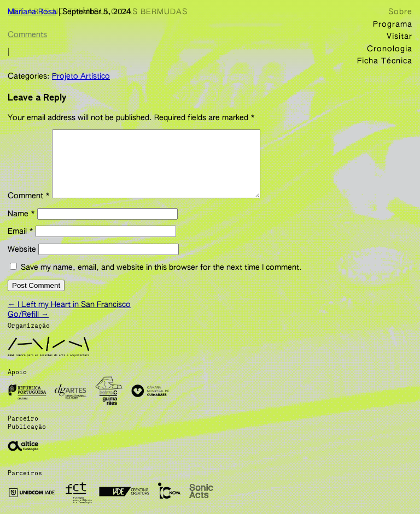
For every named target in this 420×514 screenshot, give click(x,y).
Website (22, 260)
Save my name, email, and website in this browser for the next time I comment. (161, 278)
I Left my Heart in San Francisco (69, 313)
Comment (29, 207)
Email (20, 242)
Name (21, 225)
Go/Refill (28, 323)
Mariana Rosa (32, 12)
